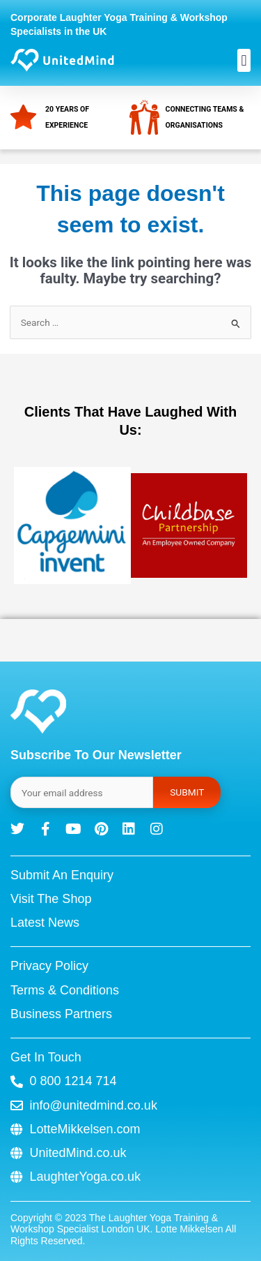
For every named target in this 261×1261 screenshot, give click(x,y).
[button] (244, 60)
